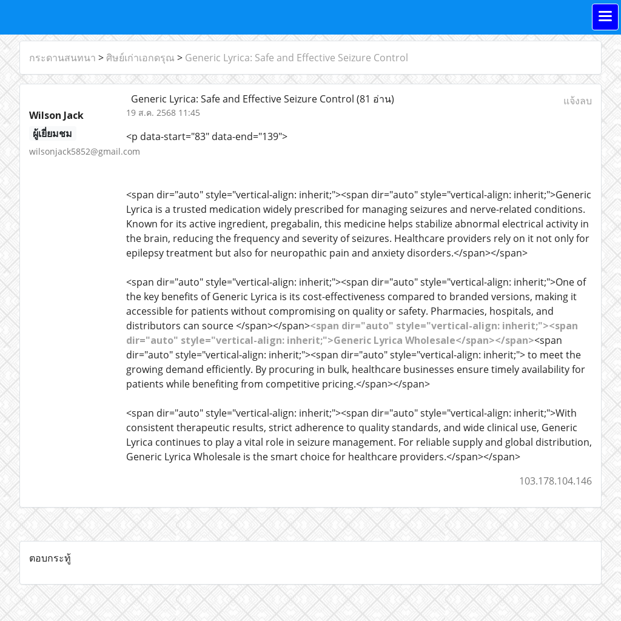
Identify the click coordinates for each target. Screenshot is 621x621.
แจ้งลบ (577, 100)
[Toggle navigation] (605, 17)
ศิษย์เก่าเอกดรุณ (140, 57)
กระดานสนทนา (62, 57)
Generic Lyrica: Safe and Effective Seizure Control (296, 57)
